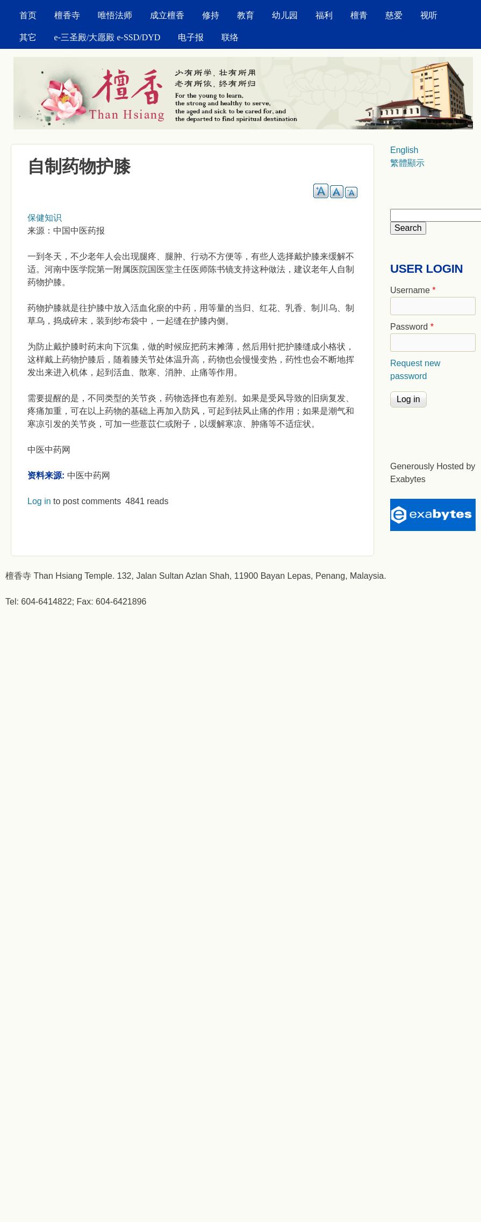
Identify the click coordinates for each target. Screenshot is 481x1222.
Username (412, 290)
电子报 (191, 37)
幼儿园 (285, 15)
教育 (245, 15)
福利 (324, 15)
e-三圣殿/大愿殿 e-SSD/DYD (107, 37)
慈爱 (394, 15)
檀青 (359, 15)
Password (412, 326)
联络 (230, 37)
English (404, 150)
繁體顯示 (407, 163)
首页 (28, 15)
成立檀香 (167, 15)
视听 (428, 15)
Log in (39, 501)
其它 (28, 37)
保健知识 (44, 217)
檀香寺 (67, 15)
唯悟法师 (115, 15)
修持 (210, 15)
